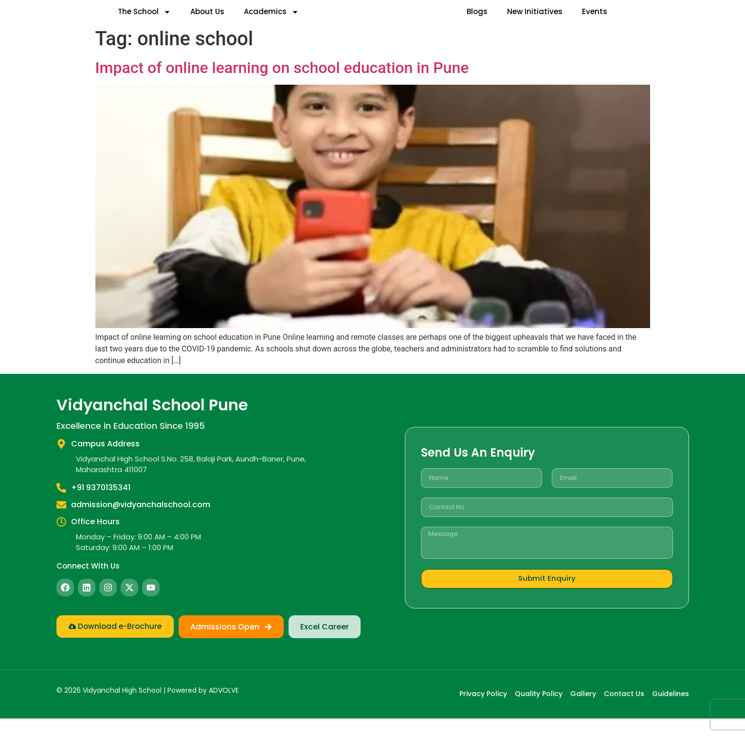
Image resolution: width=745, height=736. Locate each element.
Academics (271, 20)
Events (594, 20)
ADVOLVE (224, 708)
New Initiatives (535, 20)
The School (144, 20)
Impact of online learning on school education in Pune (282, 85)
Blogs (477, 20)
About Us (207, 20)
